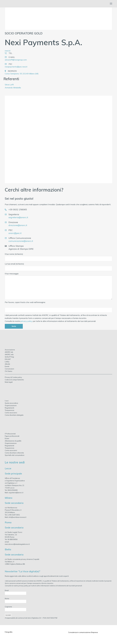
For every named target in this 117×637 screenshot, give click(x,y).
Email (7, 590)
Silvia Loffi (9, 84)
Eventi (7, 366)
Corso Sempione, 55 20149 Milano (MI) (21, 73)
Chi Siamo (8, 371)
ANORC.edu (9, 354)
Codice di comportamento (14, 380)
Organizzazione (11, 405)
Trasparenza (9, 410)
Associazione (10, 350)
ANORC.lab (9, 352)
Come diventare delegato (14, 415)
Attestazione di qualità (13, 441)
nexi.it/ (8, 50)
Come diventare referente (14, 453)
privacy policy (26, 321)
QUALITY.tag (9, 357)
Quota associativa (11, 403)
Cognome (8, 607)
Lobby (7, 362)
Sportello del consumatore (14, 455)
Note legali (9, 382)
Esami (7, 438)
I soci (7, 401)
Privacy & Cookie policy (13, 377)
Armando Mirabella (13, 87)
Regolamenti (9, 408)
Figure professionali (12, 436)
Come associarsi (11, 413)
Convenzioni (9, 369)
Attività (7, 364)
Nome (7, 598)
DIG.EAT (8, 359)
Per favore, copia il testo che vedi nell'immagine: (25, 302)
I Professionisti (10, 434)
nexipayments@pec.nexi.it (16, 66)
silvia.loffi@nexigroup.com (16, 60)
